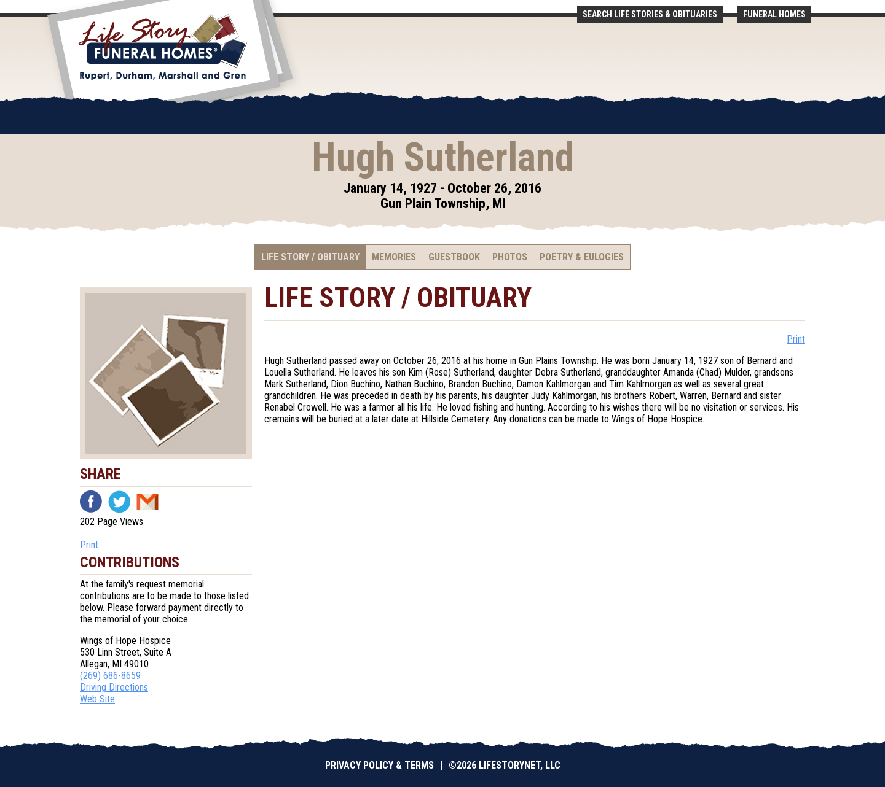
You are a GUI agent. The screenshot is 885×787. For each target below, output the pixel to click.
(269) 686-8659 (110, 675)
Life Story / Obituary (310, 257)
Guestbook (454, 257)
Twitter (119, 501)
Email (147, 501)
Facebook (91, 501)
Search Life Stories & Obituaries (650, 14)
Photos (509, 257)
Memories (394, 257)
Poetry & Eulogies (582, 257)
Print (89, 545)
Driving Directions (114, 687)
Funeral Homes (774, 14)
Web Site (97, 699)
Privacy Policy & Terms (379, 765)
